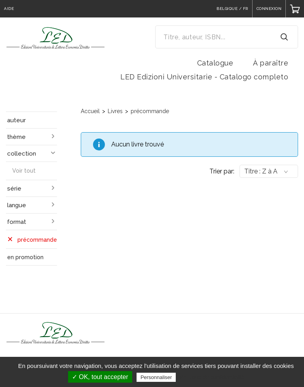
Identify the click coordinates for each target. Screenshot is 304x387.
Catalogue (215, 63)
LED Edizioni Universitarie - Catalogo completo (204, 77)
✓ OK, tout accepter (100, 377)
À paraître (270, 63)
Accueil (90, 111)
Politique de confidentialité (212, 377)
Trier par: (221, 171)
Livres (115, 111)
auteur (16, 120)
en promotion (25, 257)
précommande (150, 111)
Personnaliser (156, 377)
